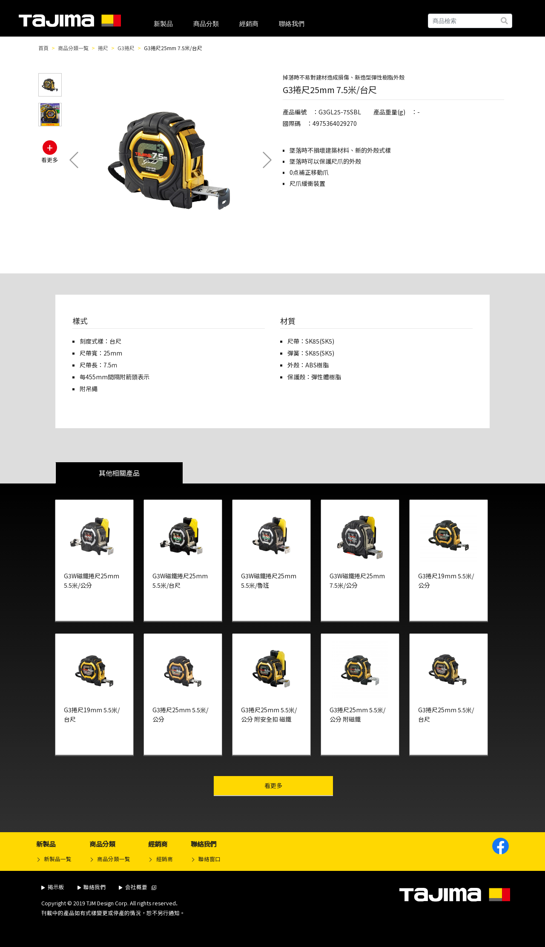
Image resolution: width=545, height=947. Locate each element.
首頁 (43, 47)
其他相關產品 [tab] (119, 473)
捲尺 (103, 47)
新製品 (163, 23)
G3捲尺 (126, 47)
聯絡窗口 (209, 859)
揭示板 (52, 887)
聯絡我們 (291, 23)
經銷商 (248, 23)
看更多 (291, 785)
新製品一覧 (58, 859)
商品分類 (206, 23)
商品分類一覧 (73, 47)
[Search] (470, 21)
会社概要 (137, 887)
